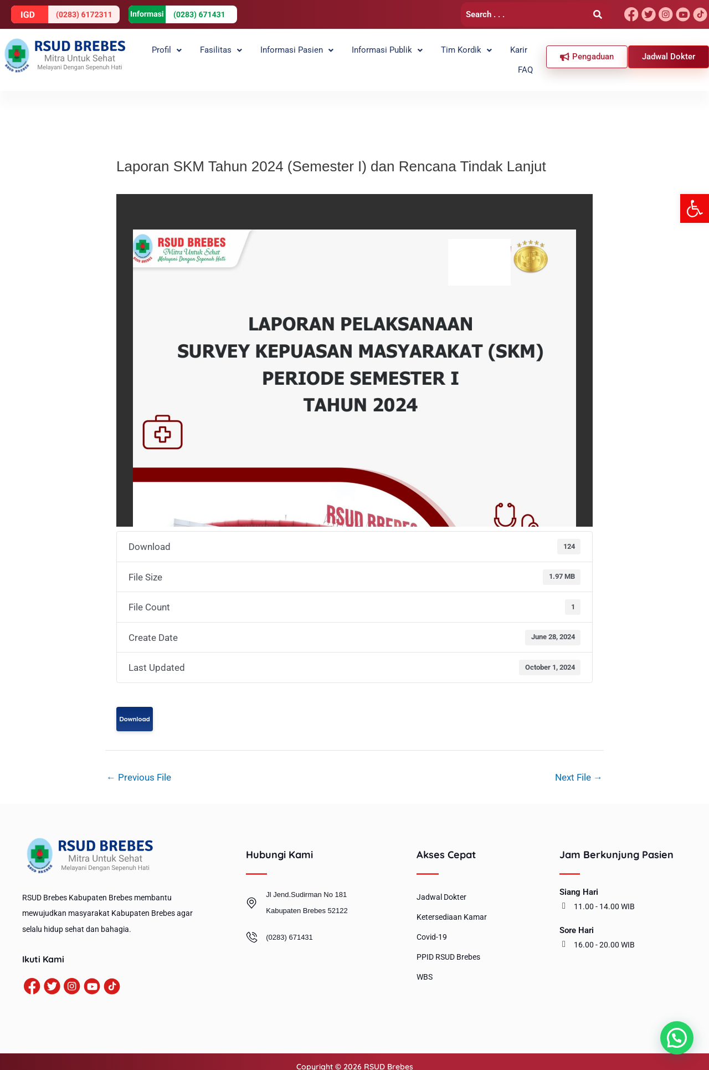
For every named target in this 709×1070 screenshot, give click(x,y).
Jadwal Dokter (441, 887)
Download (134, 709)
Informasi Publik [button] (374, 55)
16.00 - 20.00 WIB (604, 934)
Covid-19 (432, 927)
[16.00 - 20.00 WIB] (563, 934)
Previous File (138, 767)
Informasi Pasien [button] (286, 55)
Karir (499, 55)
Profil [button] (164, 55)
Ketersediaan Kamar (452, 907)
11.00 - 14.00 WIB (604, 896)
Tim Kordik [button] (450, 55)
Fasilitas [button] (214, 55)
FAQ (528, 55)
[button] (694, 208)
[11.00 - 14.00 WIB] (563, 896)
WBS (425, 967)
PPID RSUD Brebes (448, 947)
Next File (579, 767)
